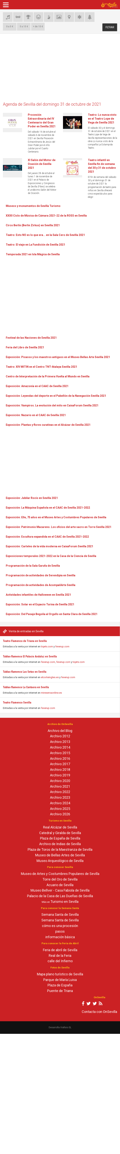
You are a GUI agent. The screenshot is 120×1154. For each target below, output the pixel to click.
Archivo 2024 (60, 803)
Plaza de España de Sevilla (60, 838)
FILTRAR (110, 27)
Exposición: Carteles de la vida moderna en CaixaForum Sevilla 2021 (49, 546)
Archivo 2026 (60, 814)
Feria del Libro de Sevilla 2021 (25, 347)
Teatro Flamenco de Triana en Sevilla (25, 641)
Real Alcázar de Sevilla (60, 827)
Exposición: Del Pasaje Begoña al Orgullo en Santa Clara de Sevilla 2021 (51, 614)
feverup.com (62, 646)
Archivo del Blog (60, 731)
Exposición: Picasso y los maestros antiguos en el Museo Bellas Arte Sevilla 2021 (58, 357)
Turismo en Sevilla (64, 902)
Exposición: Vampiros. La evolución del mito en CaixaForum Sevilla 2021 (52, 405)
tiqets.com (47, 646)
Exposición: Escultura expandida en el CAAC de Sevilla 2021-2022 (47, 536)
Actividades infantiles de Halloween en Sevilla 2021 (38, 594)
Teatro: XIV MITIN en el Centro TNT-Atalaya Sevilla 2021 (41, 366)
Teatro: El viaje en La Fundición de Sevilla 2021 (35, 244)
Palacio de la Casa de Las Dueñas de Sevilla (60, 896)
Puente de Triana (60, 991)
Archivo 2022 (60, 792)
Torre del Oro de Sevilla (60, 879)
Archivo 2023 (60, 797)
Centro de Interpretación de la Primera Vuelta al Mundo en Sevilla (47, 376)
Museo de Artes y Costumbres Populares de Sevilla (60, 874)
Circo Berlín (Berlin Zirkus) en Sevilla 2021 (33, 225)
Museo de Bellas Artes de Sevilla (60, 855)
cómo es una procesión (60, 926)
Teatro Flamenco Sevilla (17, 702)
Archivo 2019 (60, 775)
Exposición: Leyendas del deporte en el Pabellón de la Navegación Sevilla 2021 (56, 395)
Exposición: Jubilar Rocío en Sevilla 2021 (32, 497)
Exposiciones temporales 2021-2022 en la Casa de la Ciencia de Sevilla (51, 556)
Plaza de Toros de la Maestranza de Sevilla (60, 849)
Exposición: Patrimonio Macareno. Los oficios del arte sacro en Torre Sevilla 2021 (58, 527)
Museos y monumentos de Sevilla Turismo (33, 205)
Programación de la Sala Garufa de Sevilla (33, 565)
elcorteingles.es (50, 677)
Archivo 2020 (60, 781)
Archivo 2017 (60, 764)
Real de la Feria (60, 956)
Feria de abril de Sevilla (60, 950)
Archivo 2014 (60, 747)
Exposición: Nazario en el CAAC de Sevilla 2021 (36, 415)
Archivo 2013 (60, 742)
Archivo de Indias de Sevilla (60, 844)
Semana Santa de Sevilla (60, 914)
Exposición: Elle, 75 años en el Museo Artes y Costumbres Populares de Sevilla (56, 517)
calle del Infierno (60, 961)
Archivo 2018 (60, 770)
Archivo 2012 (60, 736)
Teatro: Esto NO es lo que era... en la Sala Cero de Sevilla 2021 (45, 234)
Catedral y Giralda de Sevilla (60, 833)
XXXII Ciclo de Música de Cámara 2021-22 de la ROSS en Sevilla (46, 215)
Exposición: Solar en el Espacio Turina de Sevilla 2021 (40, 604)
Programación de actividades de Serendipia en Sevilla (40, 575)
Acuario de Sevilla (60, 885)
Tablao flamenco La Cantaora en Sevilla (26, 687)
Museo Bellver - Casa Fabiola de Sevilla (60, 890)
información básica (60, 937)
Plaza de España (60, 985)
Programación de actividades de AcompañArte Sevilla (40, 585)
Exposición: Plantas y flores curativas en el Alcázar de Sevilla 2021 (48, 424)
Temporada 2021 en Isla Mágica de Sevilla (33, 254)
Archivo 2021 (60, 786)
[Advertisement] (60, 69)
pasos (60, 931)
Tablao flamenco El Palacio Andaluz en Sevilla (30, 656)
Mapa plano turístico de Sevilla (60, 974)
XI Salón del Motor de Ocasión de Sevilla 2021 (41, 163)
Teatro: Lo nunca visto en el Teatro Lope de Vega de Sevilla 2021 (102, 118)
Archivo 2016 (60, 758)
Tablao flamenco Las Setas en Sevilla (24, 671)
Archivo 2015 (60, 753)
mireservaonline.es (51, 692)
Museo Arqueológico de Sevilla (60, 861)
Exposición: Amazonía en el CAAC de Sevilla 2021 (37, 386)
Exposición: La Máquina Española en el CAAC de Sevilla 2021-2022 (48, 507)
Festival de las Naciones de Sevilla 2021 (31, 337)
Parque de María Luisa (60, 980)
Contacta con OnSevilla (99, 1012)
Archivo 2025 (60, 809)
